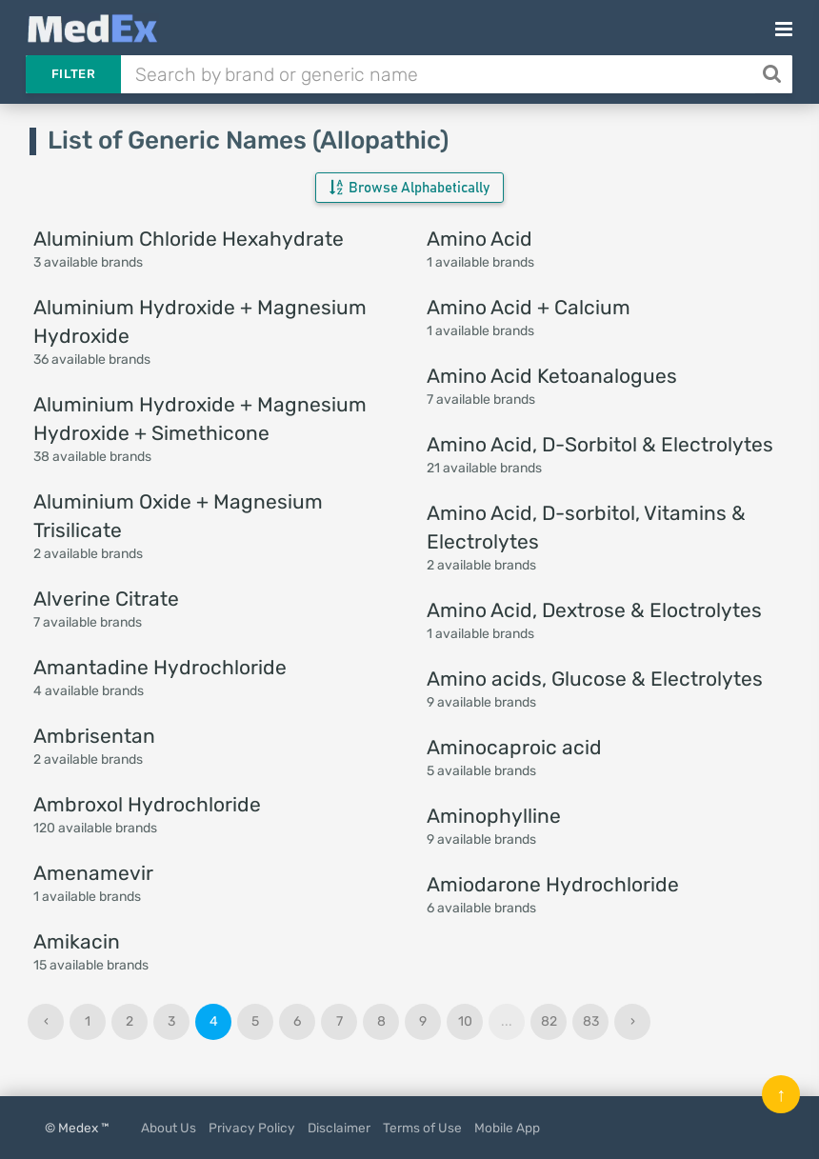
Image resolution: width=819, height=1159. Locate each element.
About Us (168, 1127)
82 (549, 1021)
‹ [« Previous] (46, 1021)
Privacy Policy (252, 1127)
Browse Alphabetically (409, 187)
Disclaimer (339, 1127)
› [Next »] (632, 1021)
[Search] (773, 74)
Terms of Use (422, 1127)
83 (591, 1021)
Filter (73, 74)
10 (465, 1021)
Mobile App (507, 1127)
